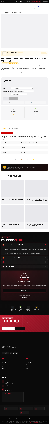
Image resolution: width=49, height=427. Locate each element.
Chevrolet (13, 11)
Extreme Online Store (7, 11)
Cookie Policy (41, 421)
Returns (3, 368)
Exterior (27, 11)
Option (4, 88)
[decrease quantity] (4, 99)
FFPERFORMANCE (36, 1)
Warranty (3, 372)
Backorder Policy (28, 372)
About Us (27, 362)
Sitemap (46, 421)
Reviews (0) (23, 129)
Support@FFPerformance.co (26, 283)
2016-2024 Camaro (22, 11)
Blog (26, 366)
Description (5, 129)
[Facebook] (3, 355)
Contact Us (3, 366)
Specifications (14, 129)
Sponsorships (4, 374)
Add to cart (13, 98)
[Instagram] (5, 355)
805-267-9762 (45, 1)
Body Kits (30, 11)
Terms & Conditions (34, 421)
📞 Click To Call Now (24, 292)
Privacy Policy (27, 421)
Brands (27, 368)
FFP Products (28, 376)
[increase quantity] (8, 99)
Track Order (4, 364)
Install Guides (28, 374)
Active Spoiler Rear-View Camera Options (10, 91)
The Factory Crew (29, 364)
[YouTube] (8, 355)
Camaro (17, 11)
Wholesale (3, 376)
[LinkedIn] (11, 355)
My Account (4, 362)
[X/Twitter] (14, 355)
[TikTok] (16, 355)
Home (2, 11)
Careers (27, 370)
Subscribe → (20, 329)
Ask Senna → (42, 168)
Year (3, 94)
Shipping (3, 370)
